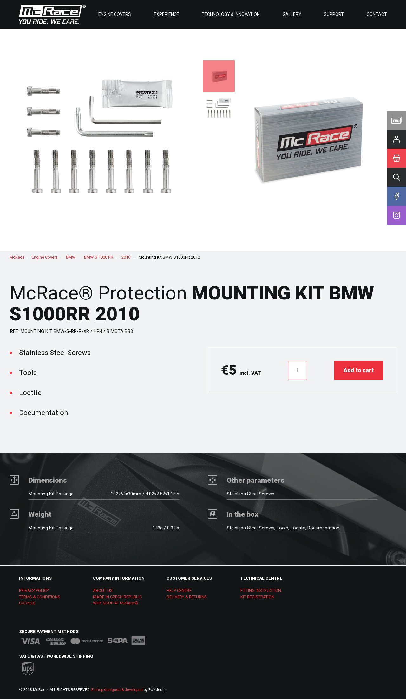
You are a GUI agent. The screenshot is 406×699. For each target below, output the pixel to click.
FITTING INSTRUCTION (260, 590)
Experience (166, 14)
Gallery (292, 14)
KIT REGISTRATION (257, 597)
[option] (304, 140)
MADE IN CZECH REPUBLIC (117, 597)
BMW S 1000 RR (98, 257)
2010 (125, 257)
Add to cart (359, 370)
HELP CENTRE (179, 590)
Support (334, 14)
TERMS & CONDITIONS (39, 597)
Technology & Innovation (231, 14)
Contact (377, 14)
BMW (71, 257)
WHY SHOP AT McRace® (115, 603)
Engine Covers (114, 14)
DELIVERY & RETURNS (187, 597)
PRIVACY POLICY (34, 590)
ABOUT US (103, 590)
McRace (17, 257)
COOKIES (27, 603)
